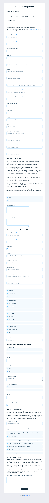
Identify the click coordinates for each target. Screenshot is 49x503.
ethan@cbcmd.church (26, 30)
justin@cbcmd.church (35, 29)
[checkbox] (24, 290)
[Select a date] (25, 58)
